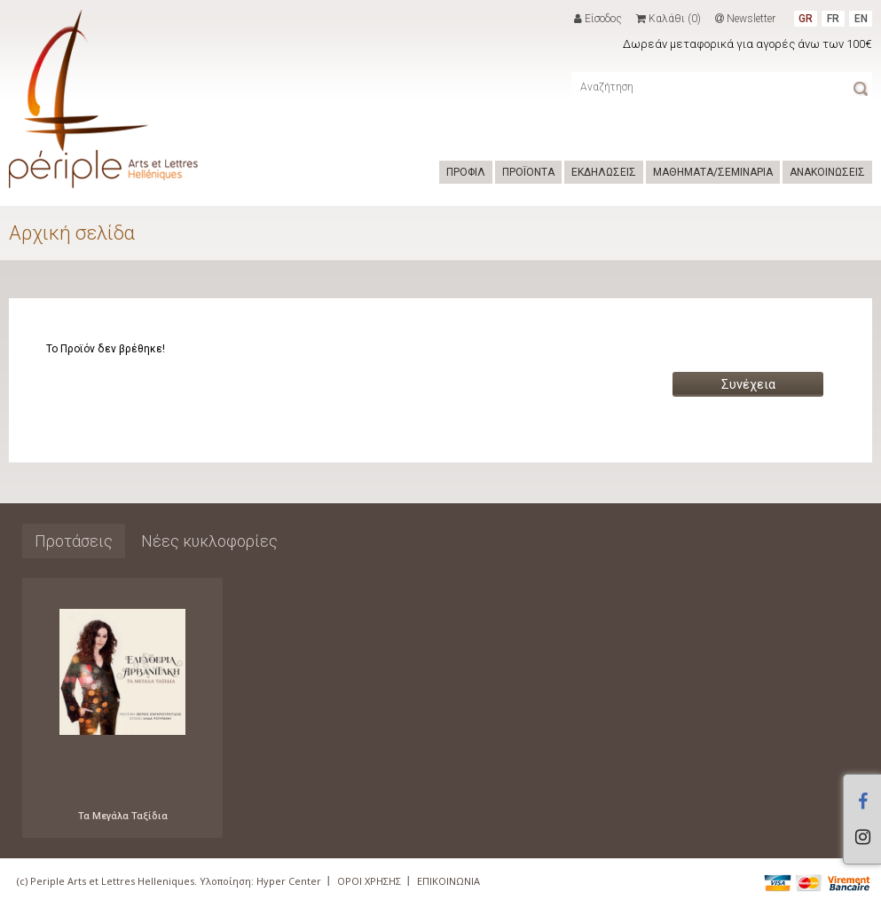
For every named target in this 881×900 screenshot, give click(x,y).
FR (833, 18)
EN (861, 18)
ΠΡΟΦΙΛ (465, 172)
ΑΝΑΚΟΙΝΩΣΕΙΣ (827, 172)
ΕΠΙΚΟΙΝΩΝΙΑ (448, 881)
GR (805, 18)
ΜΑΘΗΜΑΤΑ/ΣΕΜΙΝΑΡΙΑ (713, 172)
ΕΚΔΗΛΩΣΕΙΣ (603, 172)
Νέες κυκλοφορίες (209, 541)
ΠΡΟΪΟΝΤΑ (528, 172)
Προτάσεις (74, 541)
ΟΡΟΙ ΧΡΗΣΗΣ (369, 881)
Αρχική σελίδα (72, 233)
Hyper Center (288, 881)
